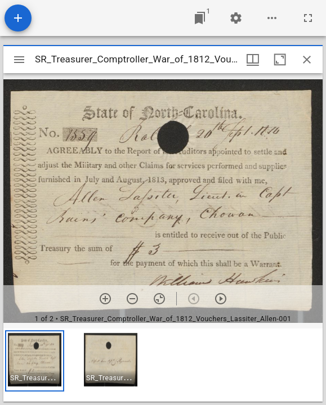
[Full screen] (307, 18)
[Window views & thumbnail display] (252, 59)
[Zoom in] (105, 298)
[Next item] (220, 298)
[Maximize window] (279, 59)
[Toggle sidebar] (19, 59)
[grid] (163, 365)
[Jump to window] (199, 18)
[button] (34, 361)
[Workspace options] (271, 18)
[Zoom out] (132, 298)
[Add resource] (18, 18)
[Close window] (306, 59)
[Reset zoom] (159, 298)
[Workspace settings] (235, 18)
